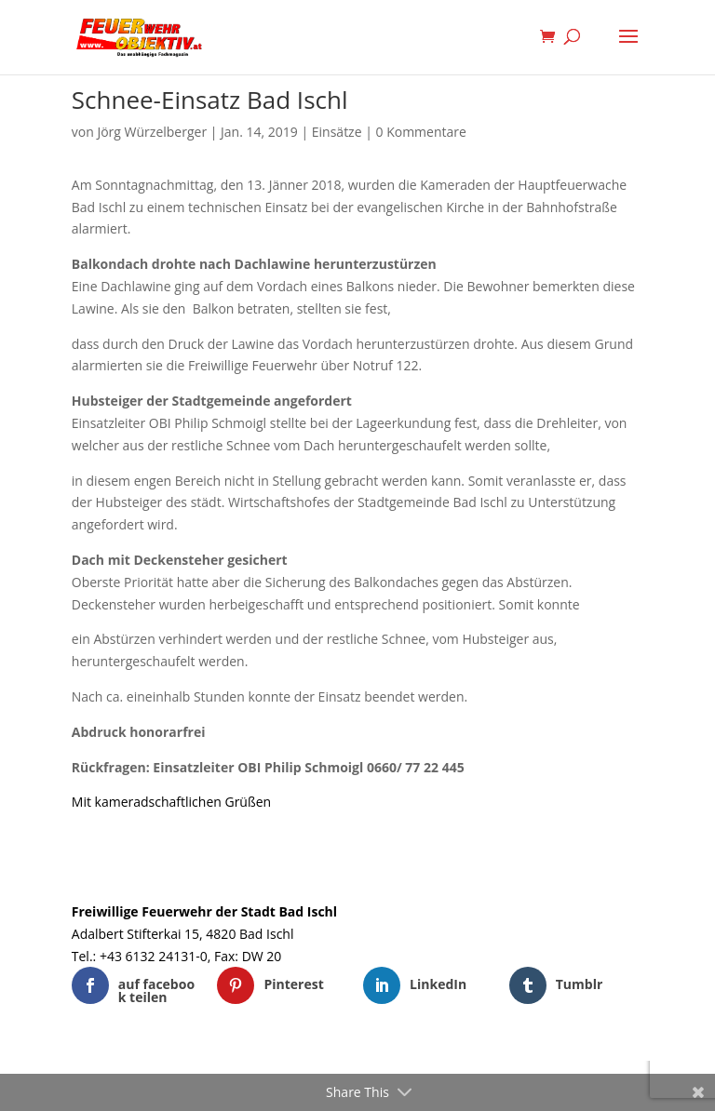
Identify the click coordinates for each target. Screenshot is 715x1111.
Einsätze (337, 132)
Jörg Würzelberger (152, 132)
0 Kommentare (421, 132)
